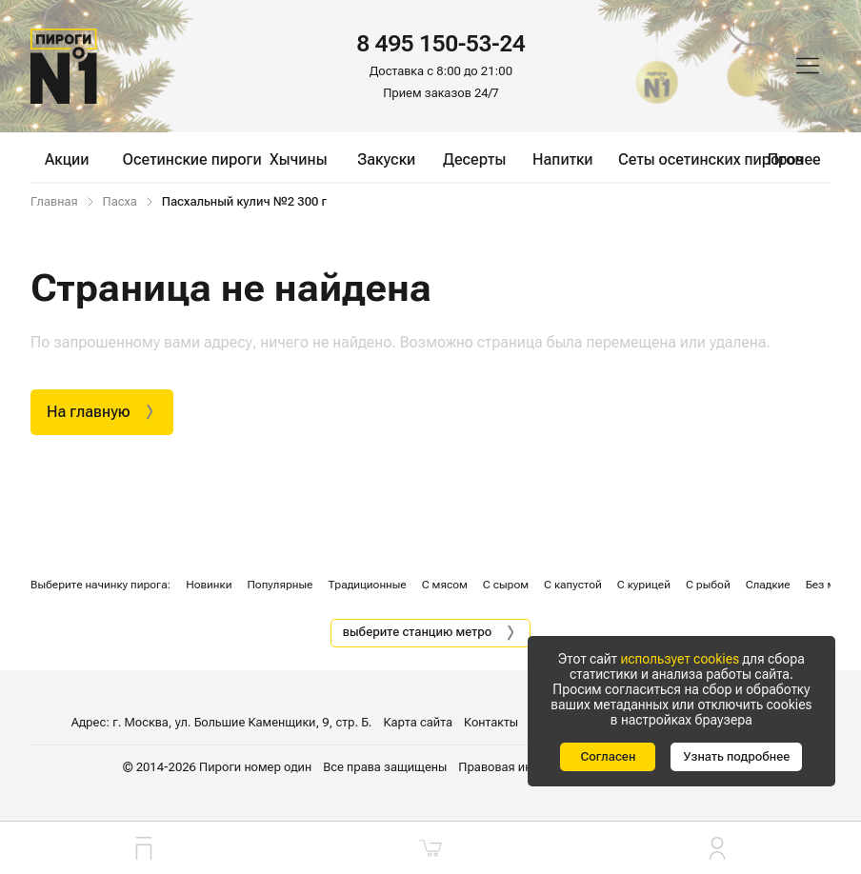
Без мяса (830, 584)
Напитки (562, 159)
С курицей (644, 584)
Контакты (491, 722)
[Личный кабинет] (717, 848)
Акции (67, 159)
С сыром (506, 584)
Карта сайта (418, 722)
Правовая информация (524, 767)
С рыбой (708, 584)
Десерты (474, 159)
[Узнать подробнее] (736, 757)
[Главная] (63, 66)
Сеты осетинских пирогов (710, 159)
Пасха (120, 202)
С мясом (445, 584)
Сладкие (768, 584)
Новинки (208, 584)
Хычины (299, 159)
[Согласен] (607, 757)
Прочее (794, 159)
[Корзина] (430, 848)
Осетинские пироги (192, 159)
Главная (54, 202)
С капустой (573, 584)
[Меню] (808, 66)
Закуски (386, 159)
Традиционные (367, 584)
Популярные (279, 584)
